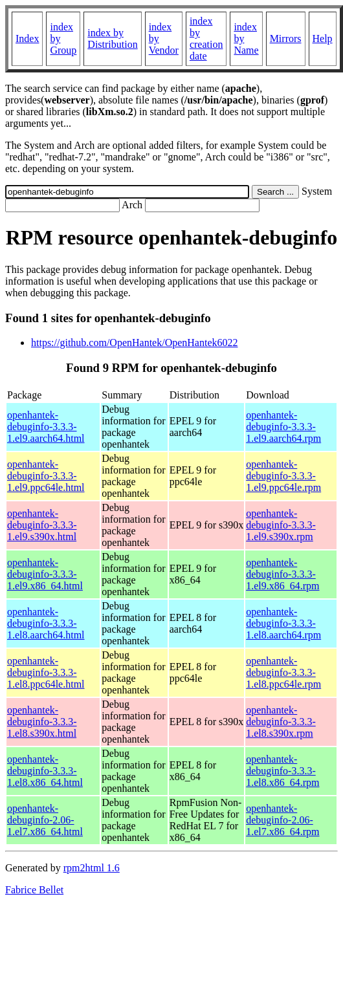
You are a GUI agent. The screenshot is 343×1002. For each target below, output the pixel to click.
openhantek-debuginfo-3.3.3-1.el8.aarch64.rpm (283, 623)
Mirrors (286, 38)
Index (27, 38)
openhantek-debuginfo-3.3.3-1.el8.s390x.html (42, 721)
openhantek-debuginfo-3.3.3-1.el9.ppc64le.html (46, 476)
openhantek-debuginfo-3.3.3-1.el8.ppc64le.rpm (283, 672)
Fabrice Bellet (34, 889)
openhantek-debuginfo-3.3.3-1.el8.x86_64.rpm (282, 771)
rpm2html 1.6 (91, 867)
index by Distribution (112, 38)
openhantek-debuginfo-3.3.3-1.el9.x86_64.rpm (282, 574)
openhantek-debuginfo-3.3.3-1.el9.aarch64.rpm (283, 426)
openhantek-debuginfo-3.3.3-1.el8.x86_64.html (45, 771)
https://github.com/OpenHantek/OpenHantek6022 (134, 342)
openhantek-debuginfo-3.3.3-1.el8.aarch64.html (46, 623)
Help (323, 38)
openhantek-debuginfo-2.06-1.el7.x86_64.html (45, 820)
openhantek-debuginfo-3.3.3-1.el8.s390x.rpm (281, 721)
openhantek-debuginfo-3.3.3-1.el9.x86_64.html (45, 574)
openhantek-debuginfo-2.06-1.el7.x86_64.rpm (282, 820)
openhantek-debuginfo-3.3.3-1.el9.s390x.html (42, 525)
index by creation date (206, 38)
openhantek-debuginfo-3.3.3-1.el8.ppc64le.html (46, 672)
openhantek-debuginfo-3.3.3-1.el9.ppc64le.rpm (283, 476)
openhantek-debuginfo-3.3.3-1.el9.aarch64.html (46, 426)
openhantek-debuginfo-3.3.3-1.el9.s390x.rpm (281, 525)
